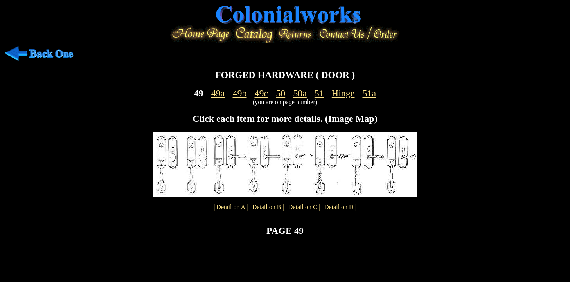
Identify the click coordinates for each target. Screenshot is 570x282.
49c (261, 93)
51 (319, 93)
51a (369, 93)
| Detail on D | (339, 207)
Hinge (343, 93)
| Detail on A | (231, 207)
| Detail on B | (266, 207)
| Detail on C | (303, 207)
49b (240, 93)
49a (218, 93)
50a (300, 93)
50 (280, 93)
